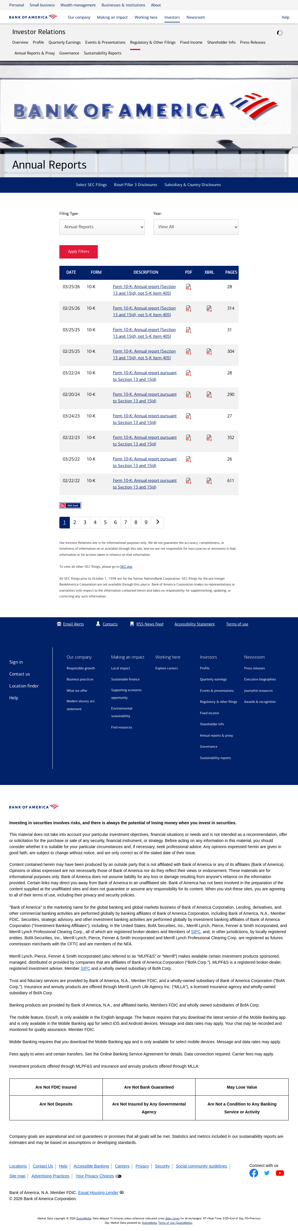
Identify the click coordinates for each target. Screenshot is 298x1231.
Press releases (254, 668)
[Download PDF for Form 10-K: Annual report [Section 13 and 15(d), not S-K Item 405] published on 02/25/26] (188, 308)
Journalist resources (258, 691)
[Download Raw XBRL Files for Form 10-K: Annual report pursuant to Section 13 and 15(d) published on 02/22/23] (209, 437)
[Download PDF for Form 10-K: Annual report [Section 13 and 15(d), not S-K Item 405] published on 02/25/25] (188, 351)
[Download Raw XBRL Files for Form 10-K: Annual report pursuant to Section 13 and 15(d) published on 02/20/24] (209, 394)
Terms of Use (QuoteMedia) (175, 1223)
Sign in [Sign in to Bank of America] (16, 662)
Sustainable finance (125, 679)
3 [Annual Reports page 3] (85, 522)
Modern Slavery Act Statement (81, 705)
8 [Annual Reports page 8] (135, 522)
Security (162, 1166)
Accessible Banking (91, 1166)
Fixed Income (191, 42)
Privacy (142, 1166)
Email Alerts (70, 624)
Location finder (23, 686)
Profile (38, 42)
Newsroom (196, 17)
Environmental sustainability (121, 712)
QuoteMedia (83, 1218)
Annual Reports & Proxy (35, 53)
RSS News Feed (149, 624)
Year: (157, 214)
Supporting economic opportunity (126, 694)
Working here (146, 17)
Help (13, 698)
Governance (69, 53)
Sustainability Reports (102, 53)
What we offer (77, 691)
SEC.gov (126, 567)
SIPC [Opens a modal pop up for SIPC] (196, 931)
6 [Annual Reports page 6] (115, 522)
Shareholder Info (221, 42)
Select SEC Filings (91, 184)
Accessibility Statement (195, 624)
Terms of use (237, 624)
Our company (79, 17)
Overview (20, 42)
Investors (172, 17)
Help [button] (285, 17)
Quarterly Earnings (65, 42)
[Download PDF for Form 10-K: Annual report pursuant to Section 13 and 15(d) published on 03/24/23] (188, 416)
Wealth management (78, 5)
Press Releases (252, 42)
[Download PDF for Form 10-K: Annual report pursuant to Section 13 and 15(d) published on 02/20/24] (188, 394)
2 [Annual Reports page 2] (74, 522)
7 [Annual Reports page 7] (125, 522)
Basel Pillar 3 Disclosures (135, 184)
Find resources (121, 727)
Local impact (120, 668)
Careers (122, 1166)
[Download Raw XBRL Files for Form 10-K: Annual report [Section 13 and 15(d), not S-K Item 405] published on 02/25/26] (209, 308)
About (156, 5)
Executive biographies (260, 679)
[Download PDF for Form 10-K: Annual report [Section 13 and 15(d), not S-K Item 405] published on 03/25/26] (188, 286)
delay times (172, 1218)
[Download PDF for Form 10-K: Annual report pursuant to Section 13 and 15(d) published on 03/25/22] (188, 459)
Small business (42, 5)
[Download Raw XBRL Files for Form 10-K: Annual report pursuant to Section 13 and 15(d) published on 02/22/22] (209, 480)
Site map (17, 1176)
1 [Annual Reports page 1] (64, 522)
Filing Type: (69, 214)
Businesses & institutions (123, 5)
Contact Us (43, 1166)
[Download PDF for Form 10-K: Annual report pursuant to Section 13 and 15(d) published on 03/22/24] (188, 373)
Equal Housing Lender (98, 1192)
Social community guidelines (201, 1166)
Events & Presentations (105, 42)
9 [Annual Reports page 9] (146, 522)
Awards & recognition (260, 702)
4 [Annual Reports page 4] (95, 522)
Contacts (110, 624)
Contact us (19, 674)
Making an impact (112, 17)
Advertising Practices (50, 1176)
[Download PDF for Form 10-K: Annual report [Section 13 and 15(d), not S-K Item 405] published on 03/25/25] (188, 329)
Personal (16, 5)
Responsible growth (81, 668)
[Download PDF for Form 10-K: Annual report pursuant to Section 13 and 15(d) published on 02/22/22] (188, 480)
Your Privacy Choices (95, 1176)
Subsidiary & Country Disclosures (192, 184)
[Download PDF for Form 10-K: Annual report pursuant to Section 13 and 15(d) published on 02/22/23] (188, 437)
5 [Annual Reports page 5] (105, 522)
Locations (18, 1166)
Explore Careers (166, 668)
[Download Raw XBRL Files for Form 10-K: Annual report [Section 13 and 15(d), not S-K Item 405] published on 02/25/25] (209, 351)
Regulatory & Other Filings (152, 42)
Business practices (80, 679)
